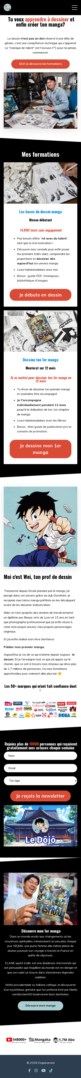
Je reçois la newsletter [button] (40, 796)
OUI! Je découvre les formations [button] (40, 64)
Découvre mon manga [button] (41, 1005)
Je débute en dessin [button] (40, 295)
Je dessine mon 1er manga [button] (40, 449)
